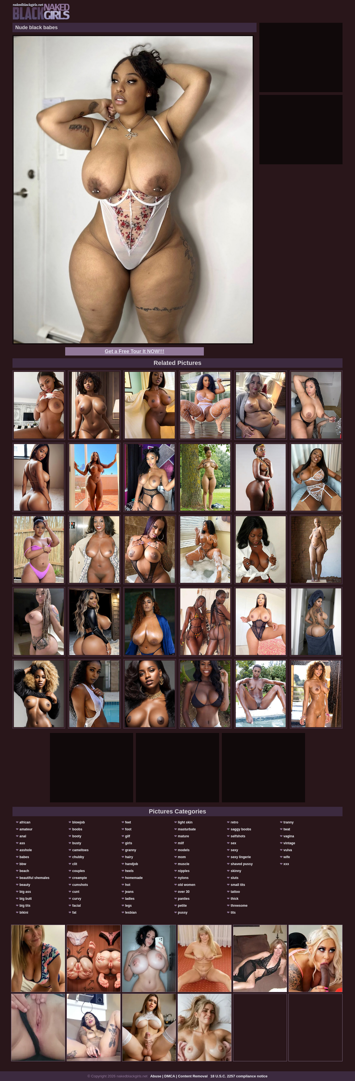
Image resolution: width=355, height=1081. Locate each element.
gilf (127, 836)
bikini (23, 912)
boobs (77, 829)
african (24, 822)
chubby (78, 857)
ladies (130, 899)
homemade (134, 878)
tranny (288, 822)
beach (24, 871)
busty (76, 843)
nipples (183, 871)
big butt (25, 899)
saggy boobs (241, 829)
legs (128, 906)
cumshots (80, 885)
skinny (236, 871)
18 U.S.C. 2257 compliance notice (239, 1076)
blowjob (78, 822)
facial (76, 906)
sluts (235, 878)
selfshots (238, 836)
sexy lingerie (241, 857)
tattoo (235, 892)
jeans (129, 892)
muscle (183, 864)
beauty (24, 885)
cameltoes (80, 850)
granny (130, 850)
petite (182, 906)
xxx (286, 864)
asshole (25, 850)
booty (77, 836)
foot (128, 829)
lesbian (130, 912)
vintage (289, 843)
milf (181, 843)
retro (234, 822)
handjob (131, 864)
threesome (239, 906)
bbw (22, 864)
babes (24, 857)
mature (183, 836)
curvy (76, 899)
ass (22, 843)
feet (128, 822)
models (183, 850)
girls (128, 843)
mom (182, 857)
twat (286, 829)
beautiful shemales (34, 878)
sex (233, 843)
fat (74, 912)
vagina (288, 836)
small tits (238, 885)
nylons (183, 878)
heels (129, 871)
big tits (24, 906)
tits (233, 912)
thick (235, 899)
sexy (234, 850)
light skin (185, 822)
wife (286, 857)
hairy (129, 857)
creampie (79, 878)
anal (22, 836)
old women (186, 885)
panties (183, 899)
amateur (25, 829)
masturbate (187, 829)
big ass (25, 892)
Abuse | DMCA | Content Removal (179, 1076)
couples (78, 871)
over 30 (183, 892)
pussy (182, 912)
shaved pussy (242, 864)
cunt (75, 892)
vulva (287, 850)
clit (74, 864)
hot (127, 885)
